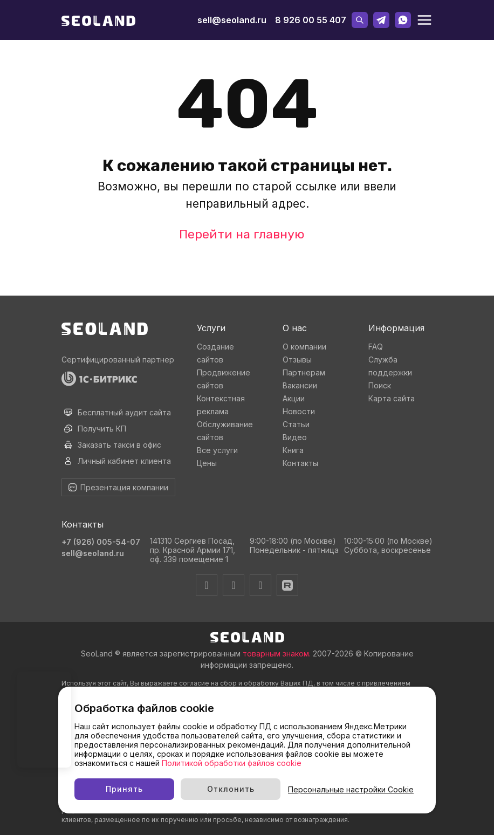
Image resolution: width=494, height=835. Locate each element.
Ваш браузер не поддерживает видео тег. (44, 720)
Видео (295, 437)
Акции (294, 398)
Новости (299, 411)
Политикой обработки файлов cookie (231, 763)
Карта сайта (391, 398)
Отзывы (297, 359)
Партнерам (304, 372)
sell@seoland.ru (231, 20)
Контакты (300, 463)
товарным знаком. (277, 653)
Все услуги (217, 450)
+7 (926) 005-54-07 (100, 541)
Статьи (296, 424)
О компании (304, 346)
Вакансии (300, 385)
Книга (293, 450)
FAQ (375, 346)
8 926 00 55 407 (310, 20)
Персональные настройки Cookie (351, 789)
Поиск (379, 385)
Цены (207, 463)
